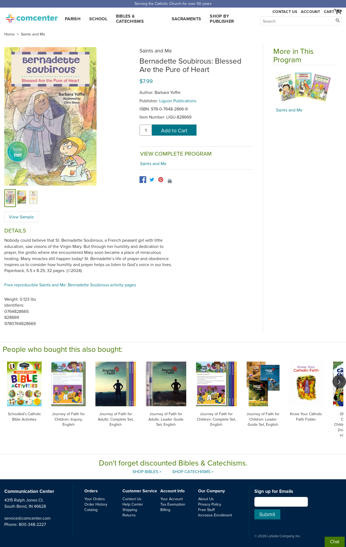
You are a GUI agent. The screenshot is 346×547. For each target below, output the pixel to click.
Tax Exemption (172, 504)
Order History (95, 504)
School (98, 19)
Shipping (129, 509)
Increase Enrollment (215, 515)
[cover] (10, 198)
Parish (73, 19)
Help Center (132, 504)
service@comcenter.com (27, 518)
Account (310, 11)
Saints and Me (33, 34)
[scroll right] (339, 381)
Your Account (171, 499)
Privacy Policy (209, 504)
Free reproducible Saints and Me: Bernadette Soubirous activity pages (70, 285)
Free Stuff (206, 509)
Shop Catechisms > (193, 471)
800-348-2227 (32, 524)
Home (9, 34)
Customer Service (139, 491)
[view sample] (33, 198)
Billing (165, 509)
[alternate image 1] (22, 198)
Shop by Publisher (222, 18)
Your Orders (94, 499)
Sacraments (186, 19)
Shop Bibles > (146, 471)
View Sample (21, 217)
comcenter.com (31, 17)
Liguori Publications (177, 101)
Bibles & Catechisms (130, 18)
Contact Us (284, 11)
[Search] (301, 21)
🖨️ (169, 181)
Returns (129, 515)
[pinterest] (160, 179)
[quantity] (145, 130)
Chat (334, 541)
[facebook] (142, 179)
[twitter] (151, 179)
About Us (206, 499)
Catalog (91, 509)
